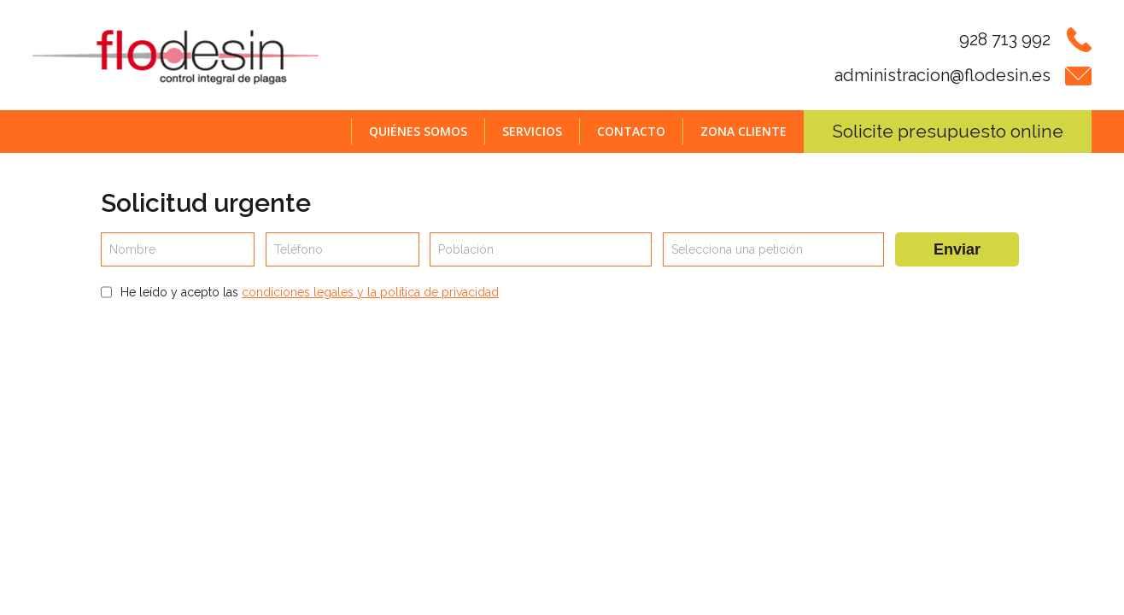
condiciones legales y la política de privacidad (370, 292)
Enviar (957, 249)
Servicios (532, 131)
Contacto (631, 131)
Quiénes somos (418, 131)
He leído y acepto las (309, 292)
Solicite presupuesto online (947, 131)
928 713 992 (1005, 39)
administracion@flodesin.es (942, 75)
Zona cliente (743, 131)
